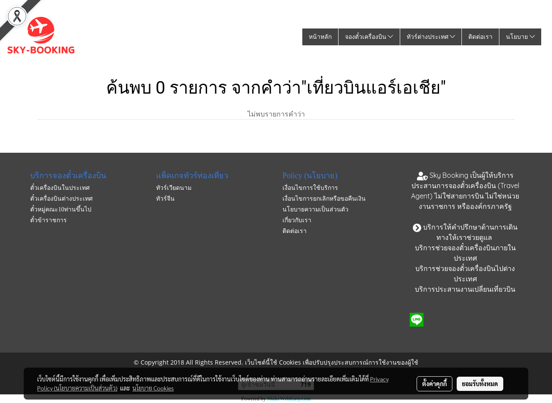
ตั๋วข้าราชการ (48, 220)
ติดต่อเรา (480, 37)
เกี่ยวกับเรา (296, 220)
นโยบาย (520, 37)
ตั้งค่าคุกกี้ (434, 383)
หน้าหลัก (320, 37)
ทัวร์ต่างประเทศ (431, 37)
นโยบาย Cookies (153, 388)
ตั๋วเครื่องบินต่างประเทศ (61, 198)
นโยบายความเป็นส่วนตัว (315, 209)
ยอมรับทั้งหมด (480, 383)
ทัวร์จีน (165, 198)
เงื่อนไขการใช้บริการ (310, 188)
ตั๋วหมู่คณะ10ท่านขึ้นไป (60, 209)
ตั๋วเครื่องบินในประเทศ (60, 188)
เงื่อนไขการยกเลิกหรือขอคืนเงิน (324, 198)
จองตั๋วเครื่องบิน (369, 37)
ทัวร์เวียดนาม (173, 188)
